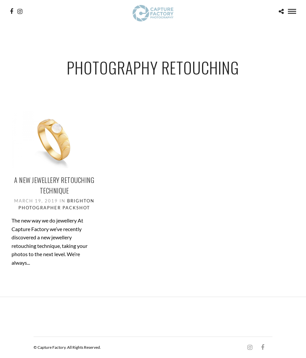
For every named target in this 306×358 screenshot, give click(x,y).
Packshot (76, 207)
